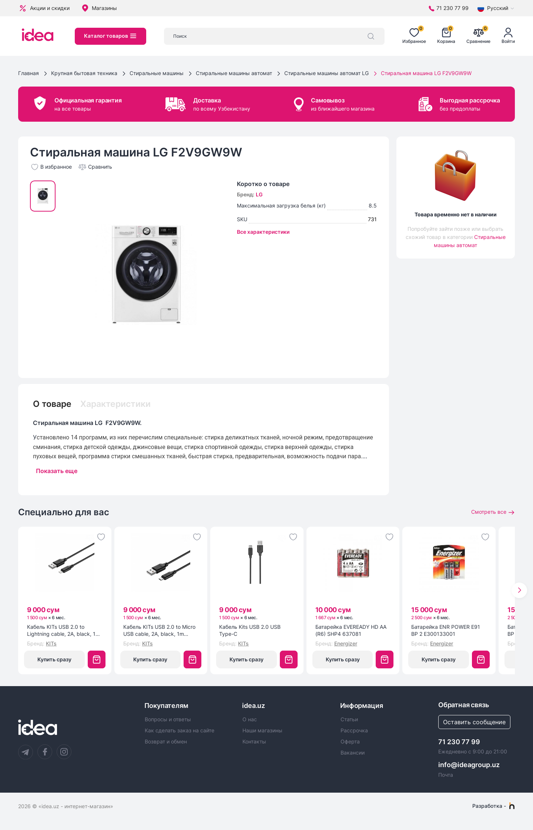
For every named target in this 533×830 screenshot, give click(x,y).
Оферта (350, 742)
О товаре (53, 403)
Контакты (254, 742)
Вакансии (353, 753)
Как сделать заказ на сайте (179, 731)
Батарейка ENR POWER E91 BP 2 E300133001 (445, 631)
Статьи (349, 719)
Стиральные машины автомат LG (326, 73)
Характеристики (119, 403)
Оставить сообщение (474, 722)
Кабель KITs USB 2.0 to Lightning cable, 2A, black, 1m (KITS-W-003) (63, 631)
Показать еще (56, 471)
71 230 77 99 (459, 742)
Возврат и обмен (166, 742)
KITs (51, 643)
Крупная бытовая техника (84, 73)
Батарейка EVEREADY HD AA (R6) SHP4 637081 (350, 631)
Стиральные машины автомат (234, 73)
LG (259, 194)
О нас (249, 719)
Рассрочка (354, 731)
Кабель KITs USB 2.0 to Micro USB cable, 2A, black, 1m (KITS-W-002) (159, 631)
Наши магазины (262, 731)
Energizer (345, 643)
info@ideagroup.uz (469, 765)
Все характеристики (263, 232)
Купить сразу (54, 659)
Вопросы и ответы (168, 719)
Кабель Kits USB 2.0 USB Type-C (250, 631)
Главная (28, 73)
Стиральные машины (157, 73)
